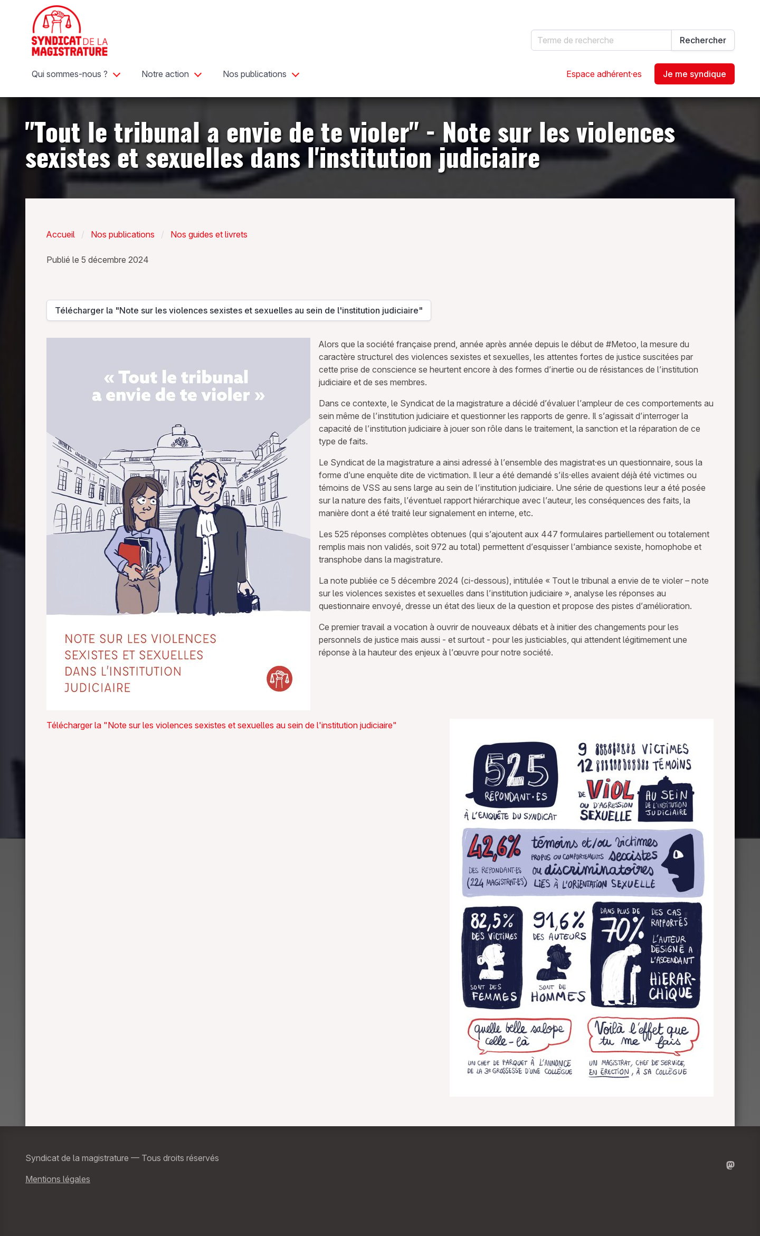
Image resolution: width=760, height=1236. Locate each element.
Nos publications (255, 74)
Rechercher (703, 40)
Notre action (165, 74)
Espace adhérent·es (604, 74)
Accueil (60, 234)
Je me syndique (694, 74)
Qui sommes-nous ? (70, 74)
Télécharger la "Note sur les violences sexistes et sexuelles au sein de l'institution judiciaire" (239, 313)
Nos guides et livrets (209, 234)
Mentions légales (57, 1179)
